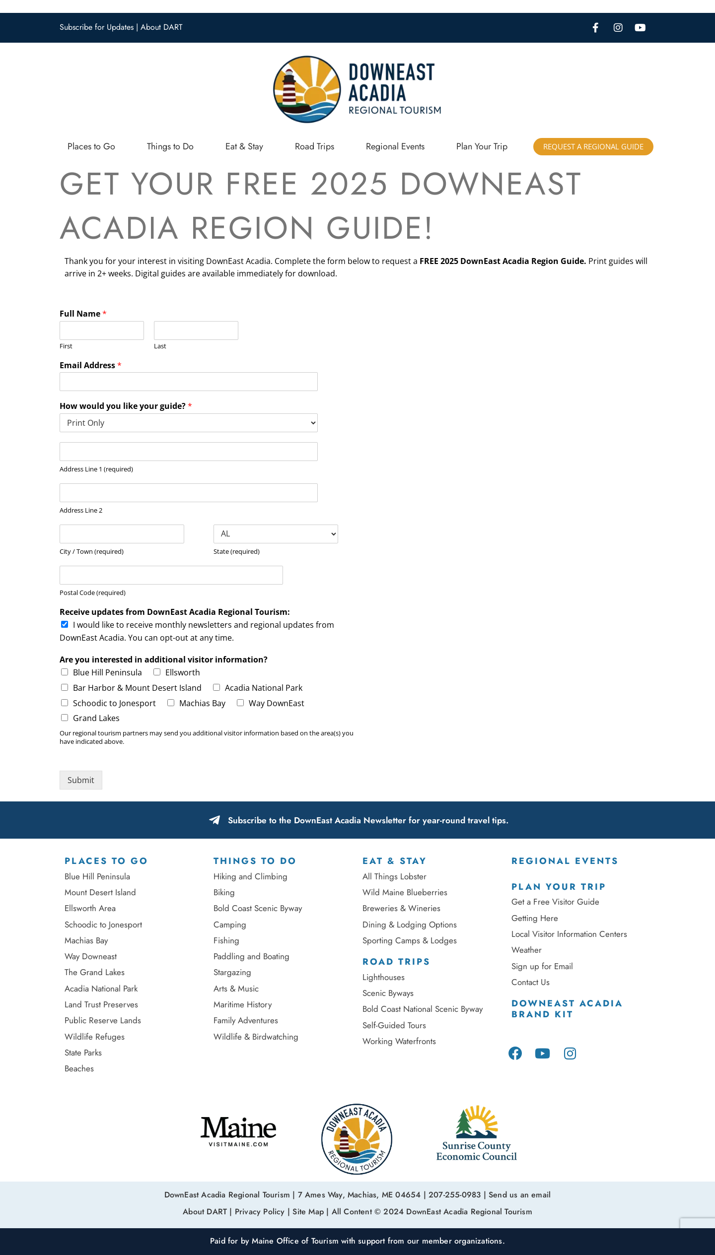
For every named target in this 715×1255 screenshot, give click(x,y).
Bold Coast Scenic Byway (258, 908)
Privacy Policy (260, 1210)
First (66, 346)
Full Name (83, 314)
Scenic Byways (388, 993)
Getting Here (534, 918)
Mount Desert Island (100, 892)
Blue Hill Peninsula (107, 672)
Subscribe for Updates (97, 27)
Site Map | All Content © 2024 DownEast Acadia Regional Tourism (412, 1210)
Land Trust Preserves (101, 1004)
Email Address (91, 365)
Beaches (79, 1068)
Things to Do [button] (170, 146)
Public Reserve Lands (103, 1020)
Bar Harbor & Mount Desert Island (137, 687)
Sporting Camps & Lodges (409, 940)
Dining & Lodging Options (409, 924)
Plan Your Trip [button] (481, 146)
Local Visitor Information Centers (569, 934)
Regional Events (395, 146)
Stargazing (232, 972)
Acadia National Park (263, 687)
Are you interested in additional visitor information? (164, 660)
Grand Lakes (96, 718)
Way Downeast (91, 956)
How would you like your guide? (126, 406)
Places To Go (106, 861)
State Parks (83, 1052)
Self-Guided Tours (394, 1025)
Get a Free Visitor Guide (555, 902)
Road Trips (396, 961)
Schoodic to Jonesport (114, 703)
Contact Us (530, 982)
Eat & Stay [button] (244, 146)
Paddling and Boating (251, 956)
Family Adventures (246, 1020)
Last (160, 346)
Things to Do (255, 861)
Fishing (226, 940)
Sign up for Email (543, 966)
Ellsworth (182, 672)
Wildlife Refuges (95, 1037)
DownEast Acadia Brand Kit (567, 1009)
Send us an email (520, 1194)
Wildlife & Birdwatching (256, 1037)
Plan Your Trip (558, 886)
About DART (161, 27)
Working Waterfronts (399, 1041)
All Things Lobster (394, 876)
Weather (526, 950)
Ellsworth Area (90, 908)
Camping (230, 924)
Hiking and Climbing (250, 876)
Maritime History (243, 1004)
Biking (224, 892)
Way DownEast (276, 703)
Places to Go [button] (91, 146)
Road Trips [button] (314, 146)
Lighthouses (383, 977)
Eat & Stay (394, 861)
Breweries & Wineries (401, 908)
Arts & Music (236, 988)
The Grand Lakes (95, 972)
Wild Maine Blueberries (404, 892)
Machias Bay (202, 703)
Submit (81, 780)
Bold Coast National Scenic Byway (422, 1009)
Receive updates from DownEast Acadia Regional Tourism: (175, 612)
